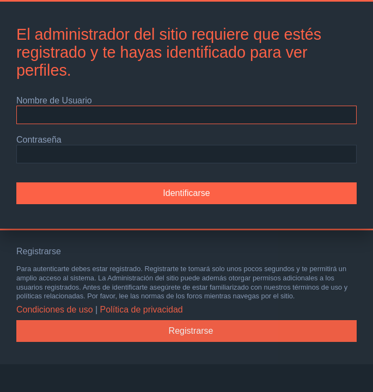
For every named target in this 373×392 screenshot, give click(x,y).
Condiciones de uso (54, 309)
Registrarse (191, 330)
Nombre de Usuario (54, 100)
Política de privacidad (141, 309)
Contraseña (39, 139)
